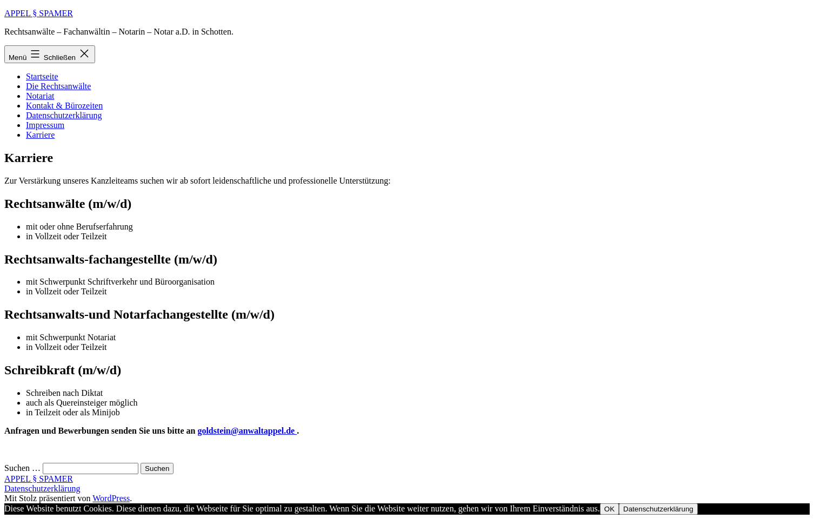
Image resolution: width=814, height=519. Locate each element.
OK (609, 509)
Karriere (40, 134)
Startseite (42, 76)
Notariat (40, 95)
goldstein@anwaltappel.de (247, 430)
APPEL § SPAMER (38, 13)
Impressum (45, 125)
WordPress (111, 498)
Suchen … (22, 468)
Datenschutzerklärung (64, 115)
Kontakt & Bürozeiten (64, 105)
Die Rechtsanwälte (58, 86)
